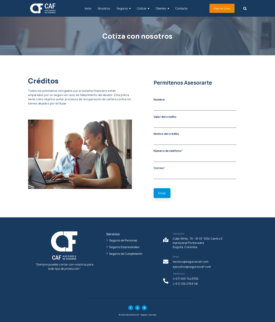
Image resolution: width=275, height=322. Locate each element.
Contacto (181, 8)
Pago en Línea (222, 8)
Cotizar (141, 8)
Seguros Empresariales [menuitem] (124, 247)
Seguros (122, 8)
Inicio (88, 8)
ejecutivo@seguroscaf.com (192, 267)
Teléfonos (179, 273)
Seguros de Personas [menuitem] (123, 240)
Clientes (160, 8)
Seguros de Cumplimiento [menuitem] (125, 254)
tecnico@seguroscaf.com (190, 262)
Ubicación (178, 233)
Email (176, 256)
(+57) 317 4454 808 (186, 289)
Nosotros (104, 8)
